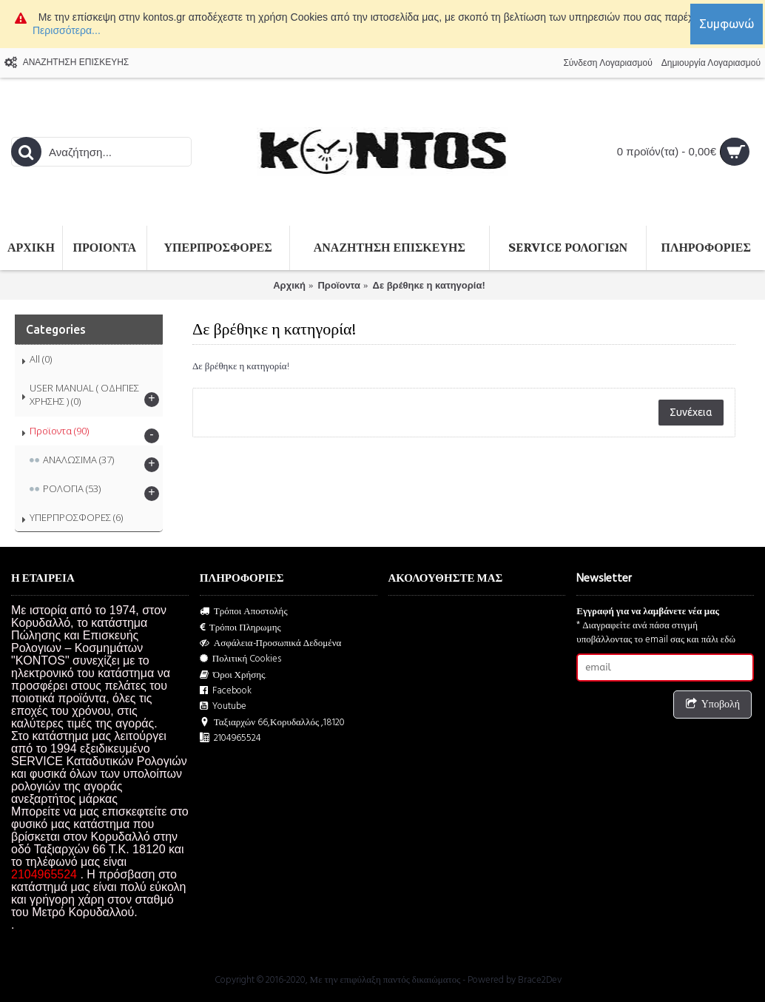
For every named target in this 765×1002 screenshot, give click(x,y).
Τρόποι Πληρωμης (240, 628)
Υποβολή (712, 705)
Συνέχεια (691, 412)
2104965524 (230, 738)
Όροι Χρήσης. (233, 675)
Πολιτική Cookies (241, 659)
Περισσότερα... (67, 30)
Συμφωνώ (726, 23)
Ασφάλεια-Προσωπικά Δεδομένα (271, 643)
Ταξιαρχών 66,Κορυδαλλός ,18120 (272, 723)
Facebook (226, 691)
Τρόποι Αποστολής (244, 612)
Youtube (223, 706)
